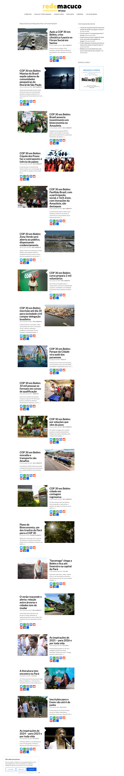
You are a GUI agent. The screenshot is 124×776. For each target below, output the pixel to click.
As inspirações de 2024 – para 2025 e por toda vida (31, 733)
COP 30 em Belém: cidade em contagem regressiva (60, 493)
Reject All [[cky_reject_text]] (21, 769)
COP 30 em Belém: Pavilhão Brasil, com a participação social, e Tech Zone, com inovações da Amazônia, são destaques (60, 198)
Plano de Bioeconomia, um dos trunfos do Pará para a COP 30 (31, 529)
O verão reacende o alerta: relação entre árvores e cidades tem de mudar (31, 602)
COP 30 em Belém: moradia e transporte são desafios (30, 456)
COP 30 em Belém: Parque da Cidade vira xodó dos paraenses (60, 353)
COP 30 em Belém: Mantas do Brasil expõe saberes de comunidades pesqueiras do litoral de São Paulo (30, 77)
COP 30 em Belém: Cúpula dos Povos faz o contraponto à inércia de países (31, 157)
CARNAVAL (79, 14)
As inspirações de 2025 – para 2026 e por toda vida (60, 640)
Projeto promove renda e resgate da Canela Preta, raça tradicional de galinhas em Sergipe (92, 39)
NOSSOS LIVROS (59, 14)
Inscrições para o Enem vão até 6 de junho (59, 702)
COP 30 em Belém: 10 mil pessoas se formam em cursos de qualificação (30, 387)
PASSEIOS (63, 359)
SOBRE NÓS (28, 14)
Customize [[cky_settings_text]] (10, 769)
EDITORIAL (66, 645)
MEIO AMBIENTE (67, 45)
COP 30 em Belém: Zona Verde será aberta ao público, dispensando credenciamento (30, 239)
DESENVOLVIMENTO (35, 535)
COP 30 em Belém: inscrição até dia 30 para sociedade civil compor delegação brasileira (31, 313)
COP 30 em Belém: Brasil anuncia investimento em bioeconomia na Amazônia (60, 120)
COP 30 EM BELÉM (91, 14)
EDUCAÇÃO (63, 707)
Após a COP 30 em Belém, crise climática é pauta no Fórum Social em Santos (60, 37)
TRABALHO (35, 393)
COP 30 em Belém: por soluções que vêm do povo (60, 422)
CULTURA (65, 571)
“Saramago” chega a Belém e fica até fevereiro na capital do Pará (60, 565)
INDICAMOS (70, 14)
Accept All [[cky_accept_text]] (31, 769)
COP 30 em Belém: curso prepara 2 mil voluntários (60, 275)
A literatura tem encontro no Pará (29, 672)
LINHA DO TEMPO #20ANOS (42, 14)
